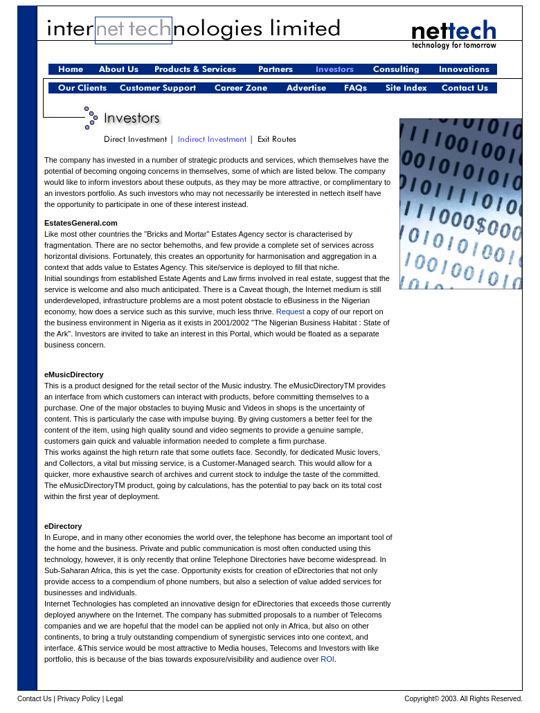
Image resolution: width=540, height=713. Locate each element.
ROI (327, 659)
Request (290, 311)
